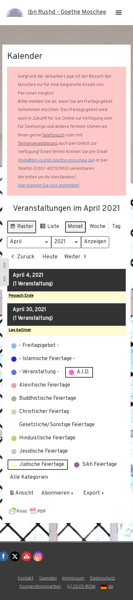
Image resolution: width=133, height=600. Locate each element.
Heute (50, 257)
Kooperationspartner (40, 586)
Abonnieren (58, 494)
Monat (75, 226)
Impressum (73, 578)
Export (94, 494)
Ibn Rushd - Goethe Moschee (67, 12)
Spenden (48, 578)
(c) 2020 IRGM (81, 586)
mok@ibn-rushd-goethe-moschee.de (56, 160)
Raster (21, 228)
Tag (116, 226)
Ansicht (22, 495)
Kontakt (25, 578)
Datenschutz (102, 578)
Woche (98, 226)
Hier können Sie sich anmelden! (48, 185)
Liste (49, 228)
